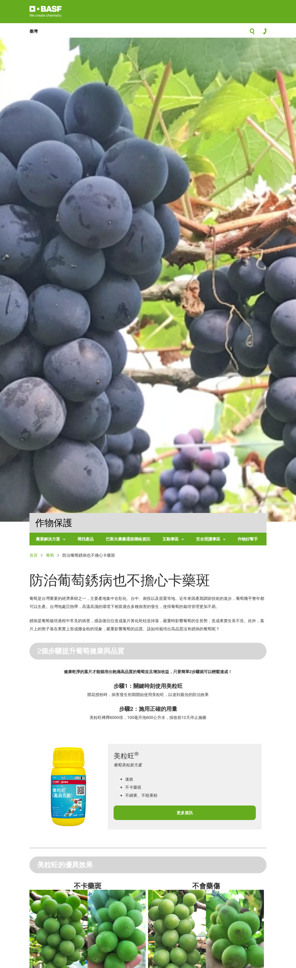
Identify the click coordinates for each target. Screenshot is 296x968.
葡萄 (50, 555)
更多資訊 (185, 812)
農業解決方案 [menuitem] (48, 538)
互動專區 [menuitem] (170, 538)
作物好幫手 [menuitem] (248, 538)
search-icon (252, 33)
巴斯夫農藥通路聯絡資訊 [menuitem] (128, 538)
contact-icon (263, 32)
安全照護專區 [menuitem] (208, 538)
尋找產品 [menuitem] (85, 538)
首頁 (33, 555)
